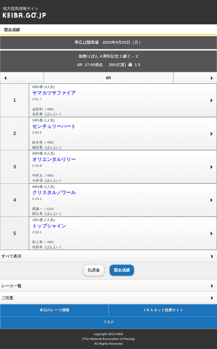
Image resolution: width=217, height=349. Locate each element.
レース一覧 (11, 286)
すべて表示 (11, 256)
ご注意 (7, 298)
